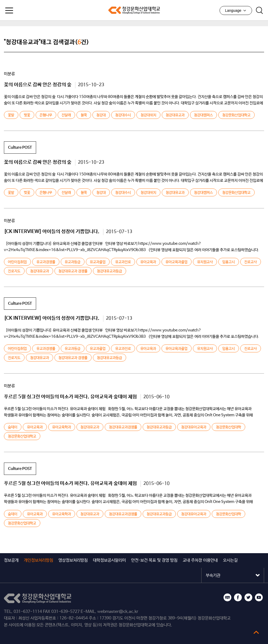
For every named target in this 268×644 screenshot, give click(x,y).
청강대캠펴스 (203, 115)
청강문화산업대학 (228, 427)
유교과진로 (123, 262)
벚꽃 (27, 115)
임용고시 (228, 262)
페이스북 (238, 597)
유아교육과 (148, 262)
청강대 (101, 115)
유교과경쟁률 (45, 262)
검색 (259, 10)
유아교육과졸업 (176, 262)
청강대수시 (123, 115)
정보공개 (11, 560)
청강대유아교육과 (193, 427)
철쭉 (84, 115)
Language (236, 10)
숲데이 (12, 427)
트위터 (248, 597)
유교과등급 (72, 262)
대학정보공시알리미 (109, 560)
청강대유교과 (175, 115)
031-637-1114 (28, 611)
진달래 (66, 115)
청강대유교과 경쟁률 (72, 271)
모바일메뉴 (9, 10)
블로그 (227, 597)
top (256, 632)
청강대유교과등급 (109, 271)
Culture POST (20, 147)
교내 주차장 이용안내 (200, 560)
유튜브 (259, 597)
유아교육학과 (61, 427)
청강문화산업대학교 (134, 10)
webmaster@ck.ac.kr (117, 611)
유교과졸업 (97, 262)
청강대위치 (148, 115)
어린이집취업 (17, 262)
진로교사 (250, 262)
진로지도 (14, 271)
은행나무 (46, 115)
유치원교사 (205, 262)
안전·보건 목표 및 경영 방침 (154, 560)
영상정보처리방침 (73, 560)
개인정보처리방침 (38, 560)
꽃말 (11, 115)
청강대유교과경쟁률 (123, 427)
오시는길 (230, 560)
